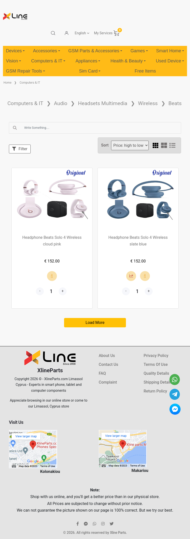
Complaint (108, 382)
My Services (103, 33)
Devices (15, 50)
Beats (175, 103)
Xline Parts (118, 533)
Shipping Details (158, 382)
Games (139, 50)
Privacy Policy (156, 355)
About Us (107, 355)
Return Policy (155, 391)
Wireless (148, 103)
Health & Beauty (128, 60)
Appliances (87, 60)
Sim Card (89, 71)
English (80, 33)
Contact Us (108, 364)
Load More (95, 322)
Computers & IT (48, 60)
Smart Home (170, 50)
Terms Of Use (156, 364)
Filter (19, 149)
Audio (60, 103)
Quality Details (156, 373)
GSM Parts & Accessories (95, 50)
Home (7, 82)
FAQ (102, 373)
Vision (13, 60)
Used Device (170, 60)
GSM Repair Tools (25, 71)
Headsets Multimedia (102, 103)
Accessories (46, 50)
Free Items (145, 71)
